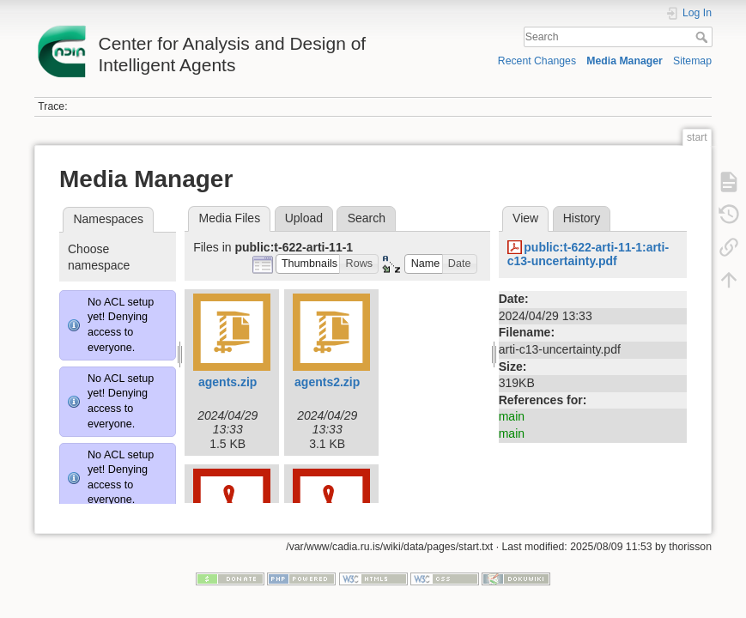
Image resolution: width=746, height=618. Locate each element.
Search (703, 37)
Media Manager (624, 61)
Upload (304, 218)
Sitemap (692, 61)
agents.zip (227, 382)
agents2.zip (327, 382)
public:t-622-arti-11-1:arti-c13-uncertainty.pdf (588, 254)
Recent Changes (537, 61)
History (582, 218)
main (512, 416)
